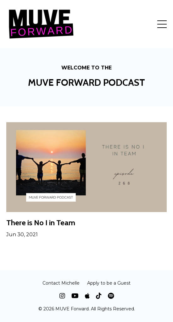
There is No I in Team (40, 222)
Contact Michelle (61, 283)
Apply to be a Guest (109, 283)
